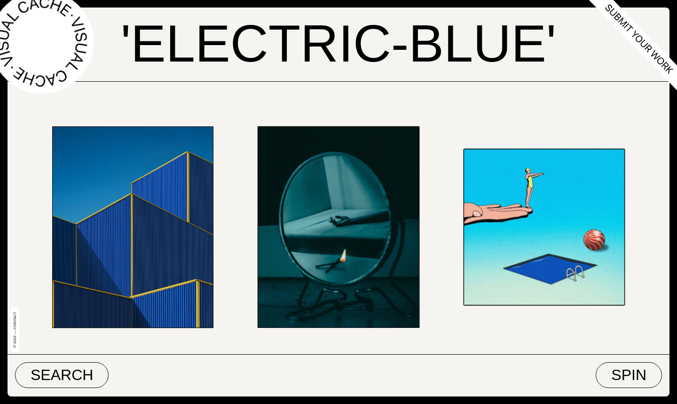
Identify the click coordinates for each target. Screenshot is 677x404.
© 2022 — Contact (15, 330)
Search (62, 374)
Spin (628, 374)
